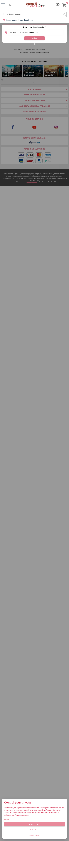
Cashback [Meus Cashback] (57, 4)
